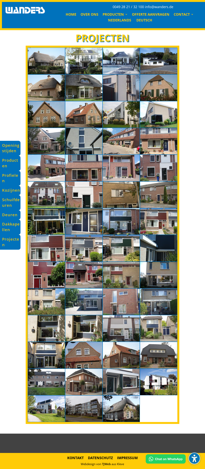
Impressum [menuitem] (127, 457)
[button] (194, 458)
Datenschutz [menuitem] (100, 457)
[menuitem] (119, 21)
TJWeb (106, 464)
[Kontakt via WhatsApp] (166, 459)
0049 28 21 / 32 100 (128, 6)
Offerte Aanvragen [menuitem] (150, 15)
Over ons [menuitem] (89, 15)
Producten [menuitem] (113, 15)
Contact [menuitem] (182, 15)
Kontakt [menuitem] (75, 457)
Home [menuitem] (71, 15)
